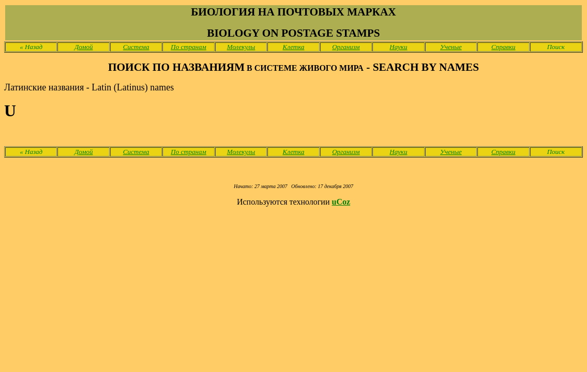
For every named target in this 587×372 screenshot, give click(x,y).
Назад (31, 47)
